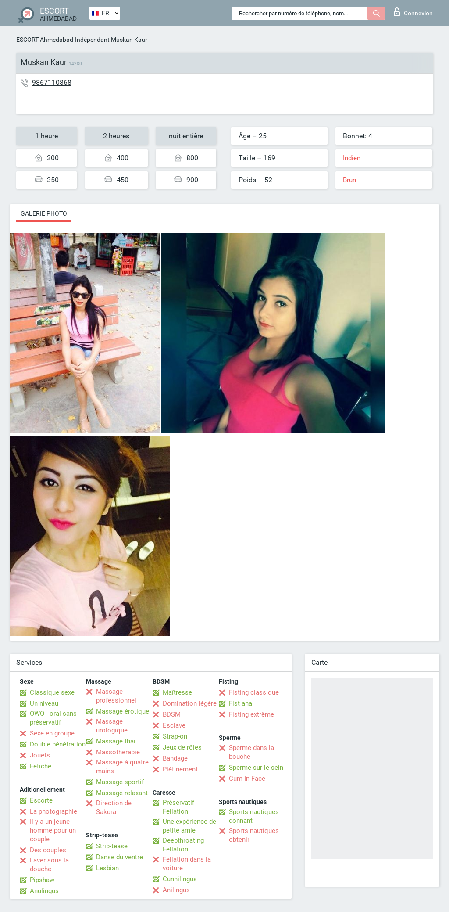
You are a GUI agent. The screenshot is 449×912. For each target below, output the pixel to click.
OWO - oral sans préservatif (53, 718)
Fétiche (40, 766)
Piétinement (180, 769)
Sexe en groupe (52, 733)
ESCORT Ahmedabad (44, 39)
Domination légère (190, 703)
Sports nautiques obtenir (254, 835)
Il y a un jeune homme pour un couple (53, 830)
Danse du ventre (119, 857)
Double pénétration (58, 744)
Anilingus (176, 890)
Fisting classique (254, 692)
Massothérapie (118, 752)
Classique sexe (52, 692)
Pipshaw (42, 880)
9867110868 (51, 82)
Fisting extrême (251, 714)
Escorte (41, 800)
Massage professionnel (116, 696)
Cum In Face (247, 778)
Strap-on (175, 736)
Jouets (40, 755)
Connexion (413, 12)
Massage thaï (115, 741)
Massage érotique (122, 711)
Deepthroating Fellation (183, 844)
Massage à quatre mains (122, 766)
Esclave (174, 725)
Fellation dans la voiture (187, 863)
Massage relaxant (122, 793)
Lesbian (107, 868)
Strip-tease (112, 846)
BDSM (172, 714)
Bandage (175, 758)
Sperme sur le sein (256, 767)
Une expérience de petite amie (189, 826)
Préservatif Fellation (178, 807)
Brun (349, 180)
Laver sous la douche (49, 864)
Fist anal (241, 703)
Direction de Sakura (114, 807)
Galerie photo (44, 213)
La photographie (53, 811)
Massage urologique (112, 725)
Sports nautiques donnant (254, 816)
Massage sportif (120, 782)
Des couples (48, 850)
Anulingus (44, 891)
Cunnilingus (180, 879)
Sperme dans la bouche (251, 752)
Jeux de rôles (182, 747)
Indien (351, 158)
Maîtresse (177, 692)
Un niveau (44, 703)
